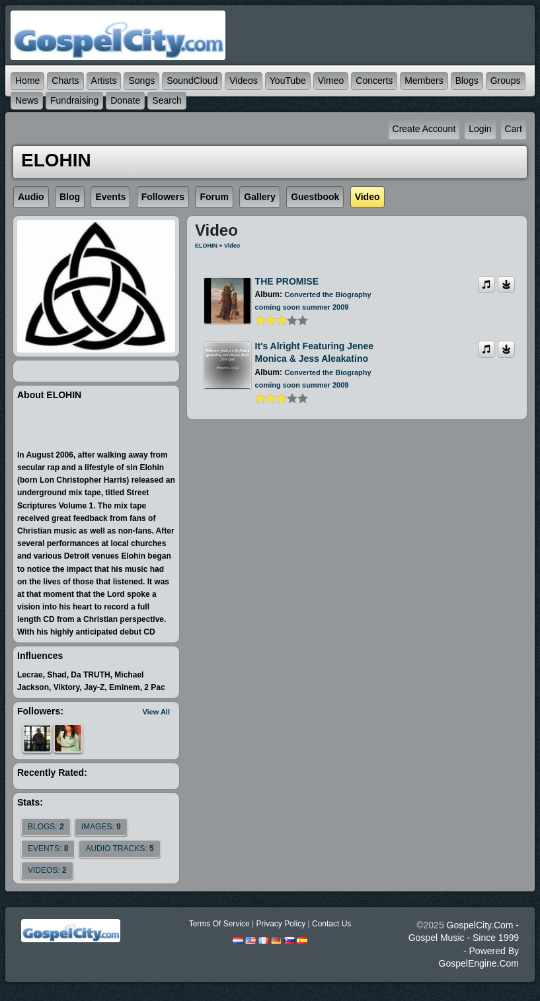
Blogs (467, 80)
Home (27, 80)
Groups (505, 80)
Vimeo (331, 80)
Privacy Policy (280, 923)
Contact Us (331, 923)
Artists (104, 80)
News (26, 100)
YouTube (288, 80)
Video (232, 245)
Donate (125, 100)
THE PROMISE (287, 281)
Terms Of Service (219, 923)
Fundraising (74, 100)
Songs (141, 80)
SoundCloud (192, 80)
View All (156, 712)
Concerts (374, 80)
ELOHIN (206, 245)
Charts (65, 80)
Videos (243, 80)
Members (424, 80)
